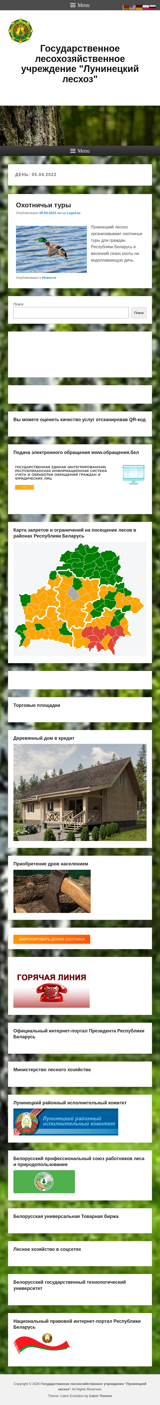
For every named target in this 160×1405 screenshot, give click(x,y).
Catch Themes (100, 1396)
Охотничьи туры (43, 205)
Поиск (18, 304)
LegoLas (73, 213)
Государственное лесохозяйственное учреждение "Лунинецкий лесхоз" (80, 63)
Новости (49, 278)
